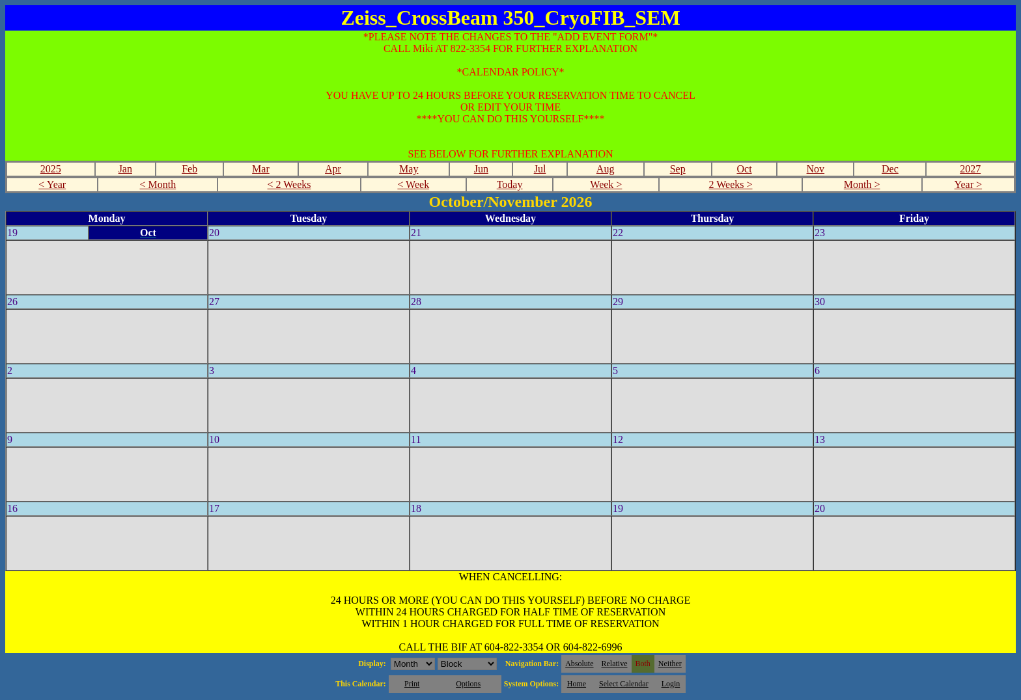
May (408, 168)
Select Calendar (624, 683)
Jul (540, 168)
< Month (158, 184)
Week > (606, 184)
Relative (615, 663)
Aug (605, 168)
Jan (125, 168)
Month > (862, 184)
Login (671, 683)
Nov (816, 168)
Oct (743, 168)
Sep (678, 168)
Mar (261, 168)
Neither (670, 663)
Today (510, 184)
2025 (50, 168)
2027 (970, 168)
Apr (333, 168)
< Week (413, 184)
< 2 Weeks (289, 184)
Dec (890, 168)
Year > (969, 184)
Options (468, 683)
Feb (189, 168)
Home (576, 683)
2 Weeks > (731, 184)
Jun (481, 168)
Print (411, 683)
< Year (52, 184)
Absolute (579, 663)
